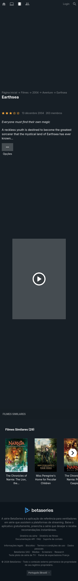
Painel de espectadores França (53, 555)
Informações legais (13, 545)
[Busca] (74, 4)
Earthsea (62, 92)
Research (59, 552)
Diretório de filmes (49, 536)
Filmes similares (14, 414)
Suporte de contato (53, 539)
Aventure (47, 92)
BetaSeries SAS (22, 552)
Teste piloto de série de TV (22, 555)
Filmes (25, 92)
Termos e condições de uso (51, 545)
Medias (35, 552)
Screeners (47, 552)
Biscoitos (30, 545)
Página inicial (9, 92)
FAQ (39, 539)
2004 (35, 92)
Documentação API (25, 539)
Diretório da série (28, 536)
